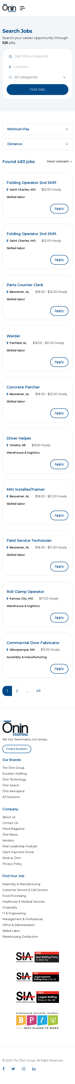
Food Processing (14, 896)
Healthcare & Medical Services (23, 901)
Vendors (8, 840)
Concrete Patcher (23, 387)
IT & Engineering (14, 913)
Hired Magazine (13, 829)
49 (38, 691)
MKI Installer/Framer (26, 489)
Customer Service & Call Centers (25, 890)
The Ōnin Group (13, 768)
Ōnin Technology (14, 779)
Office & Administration (18, 925)
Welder (13, 336)
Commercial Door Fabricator (33, 643)
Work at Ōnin (11, 858)
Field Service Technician (29, 540)
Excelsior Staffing (14, 773)
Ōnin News (10, 834)
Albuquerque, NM (21, 649)
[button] (22, 8)
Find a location (16, 749)
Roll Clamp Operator (25, 591)
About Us (8, 817)
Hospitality (9, 907)
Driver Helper (19, 438)
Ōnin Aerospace (13, 791)
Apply (59, 209)
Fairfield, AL (17, 343)
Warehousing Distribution (20, 936)
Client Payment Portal (18, 852)
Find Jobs (37, 89)
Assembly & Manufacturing (21, 884)
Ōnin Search (10, 785)
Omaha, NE (16, 445)
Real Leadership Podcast (19, 846)
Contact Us (10, 823)
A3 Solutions (11, 797)
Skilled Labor (11, 931)
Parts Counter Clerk (25, 285)
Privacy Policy (12, 864)
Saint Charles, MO (21, 189)
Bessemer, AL (18, 292)
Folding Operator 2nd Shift (31, 183)
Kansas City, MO (20, 598)
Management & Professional (22, 919)
